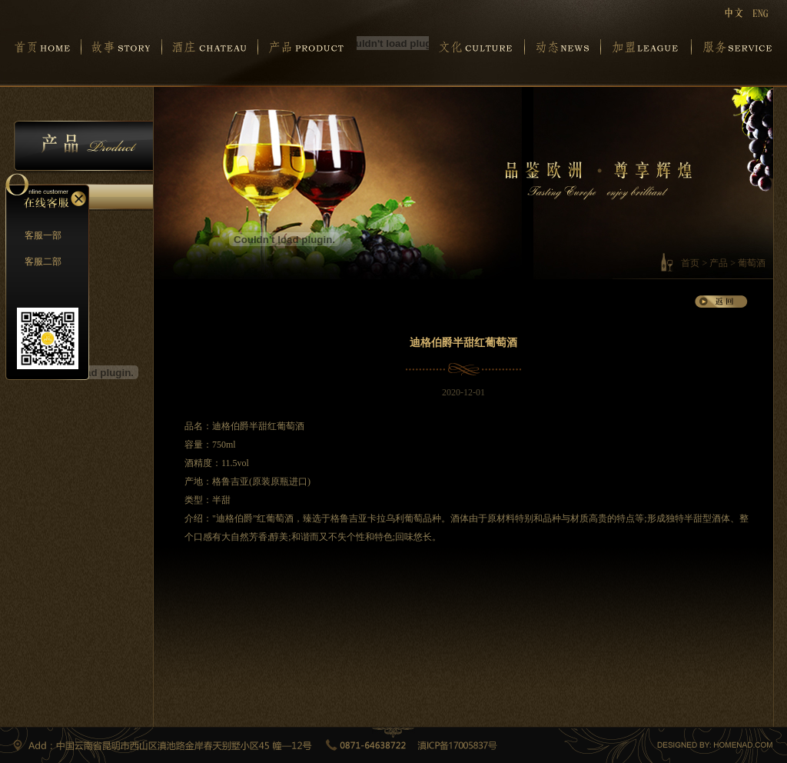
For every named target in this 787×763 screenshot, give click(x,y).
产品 (718, 263)
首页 (690, 263)
